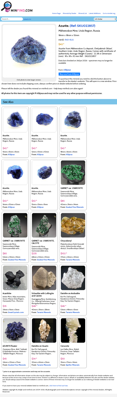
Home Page (56, 13)
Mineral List (82, 13)
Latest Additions (95, 13)
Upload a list (27, 19)
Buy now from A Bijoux (69, 74)
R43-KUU (69, 39)
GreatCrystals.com (16, 312)
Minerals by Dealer (69, 13)
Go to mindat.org (109, 13)
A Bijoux (11, 154)
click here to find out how (58, 386)
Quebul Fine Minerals (75, 207)
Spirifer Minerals (72, 365)
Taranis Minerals (73, 260)
